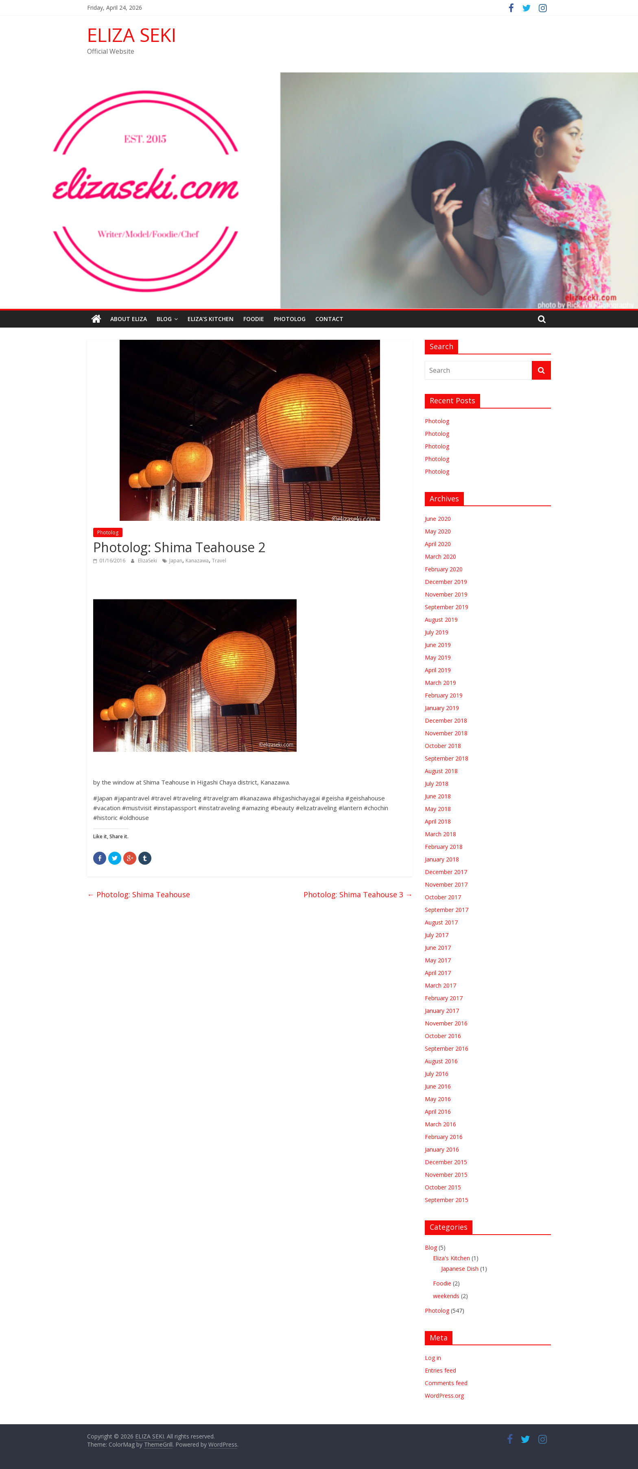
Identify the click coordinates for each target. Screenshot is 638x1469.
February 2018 (444, 846)
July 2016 (436, 1074)
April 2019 (438, 670)
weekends (446, 1296)
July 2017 (436, 935)
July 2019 (436, 632)
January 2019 (442, 708)
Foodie (253, 319)
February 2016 (444, 1137)
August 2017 (441, 922)
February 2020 (444, 569)
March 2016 (440, 1124)
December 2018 (446, 720)
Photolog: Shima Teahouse (138, 894)
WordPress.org (444, 1395)
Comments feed (446, 1383)
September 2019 (446, 607)
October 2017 (443, 897)
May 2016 (438, 1099)
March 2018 (440, 834)
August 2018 (441, 771)
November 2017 (446, 884)
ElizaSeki (148, 560)
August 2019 (441, 619)
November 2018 (446, 733)
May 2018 (438, 809)
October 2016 (443, 1036)
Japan (175, 560)
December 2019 (446, 582)
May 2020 (438, 531)
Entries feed (440, 1370)
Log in (433, 1358)
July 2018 (436, 783)
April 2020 (438, 544)
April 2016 (438, 1111)
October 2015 (443, 1187)
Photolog (290, 319)
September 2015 (446, 1200)
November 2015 (446, 1174)
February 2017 (444, 998)
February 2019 (444, 695)
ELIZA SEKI (131, 34)
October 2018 (443, 746)
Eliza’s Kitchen (211, 319)
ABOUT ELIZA (128, 319)
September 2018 (446, 758)
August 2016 (441, 1061)
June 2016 (438, 1086)
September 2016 (446, 1048)
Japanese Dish (459, 1268)
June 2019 (438, 645)
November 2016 (446, 1023)
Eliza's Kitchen (451, 1258)
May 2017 (438, 960)
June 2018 (438, 796)
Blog (164, 319)
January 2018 (442, 859)
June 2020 (438, 518)
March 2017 (440, 985)
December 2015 (446, 1162)
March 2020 (440, 556)
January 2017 (442, 1010)
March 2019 (440, 682)
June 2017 (438, 947)
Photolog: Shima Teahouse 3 (358, 894)
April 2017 (438, 973)
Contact (329, 319)
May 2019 (438, 657)
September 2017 (446, 910)
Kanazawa (197, 560)
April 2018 (438, 821)
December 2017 (446, 872)
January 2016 (442, 1149)
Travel (219, 560)
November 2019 (446, 594)
